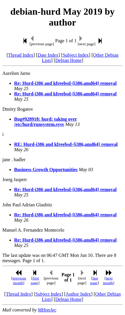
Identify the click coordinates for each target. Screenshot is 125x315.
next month (108, 280)
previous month (19, 280)
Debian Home (68, 60)
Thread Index (20, 55)
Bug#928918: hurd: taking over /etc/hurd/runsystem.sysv (45, 122)
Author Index (78, 294)
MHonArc (47, 309)
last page (94, 280)
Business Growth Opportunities (46, 169)
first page (35, 280)
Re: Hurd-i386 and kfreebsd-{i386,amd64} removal (65, 83)
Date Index (48, 55)
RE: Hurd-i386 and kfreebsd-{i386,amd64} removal (66, 144)
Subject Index (76, 55)
